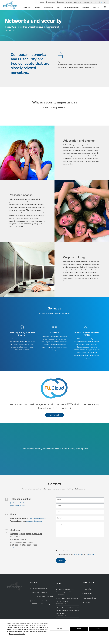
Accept (98, 628)
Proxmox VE (27, 7)
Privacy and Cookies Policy (17, 634)
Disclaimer (86, 602)
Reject (79, 628)
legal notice (78, 554)
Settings (59, 628)
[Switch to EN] (102, 2)
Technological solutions (71, 7)
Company (86, 7)
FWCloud (37, 7)
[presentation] (71, 544)
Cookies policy (87, 593)
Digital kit (95, 7)
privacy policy (89, 554)
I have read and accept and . (76, 554)
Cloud (58, 7)
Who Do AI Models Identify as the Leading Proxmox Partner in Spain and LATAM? (67, 610)
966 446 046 (37, 597)
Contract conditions (89, 598)
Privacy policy (87, 589)
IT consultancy (48, 7)
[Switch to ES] (104, 2)
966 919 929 (48, 597)
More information (54, 415)
